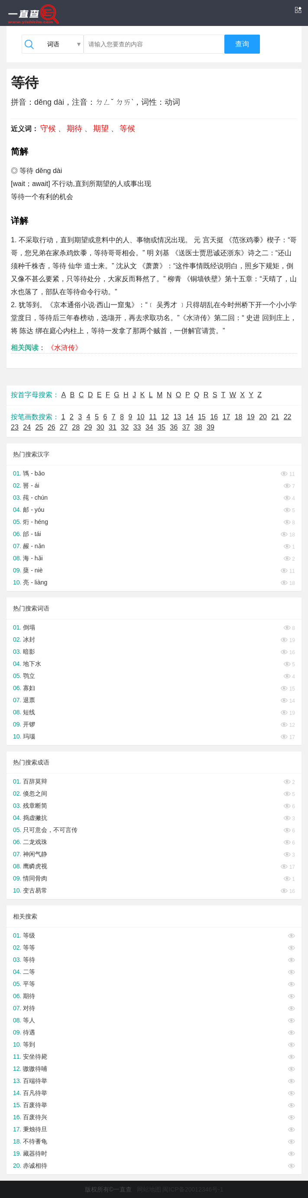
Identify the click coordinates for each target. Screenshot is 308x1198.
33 (137, 427)
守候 (48, 128)
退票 (29, 700)
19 (251, 417)
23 (15, 427)
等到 (29, 1044)
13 (177, 417)
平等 (29, 983)
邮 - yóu (33, 509)
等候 (127, 128)
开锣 (29, 724)
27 (64, 427)
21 (275, 417)
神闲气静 (35, 854)
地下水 (32, 663)
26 (51, 427)
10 (141, 417)
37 (186, 427)
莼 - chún (35, 497)
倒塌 (29, 627)
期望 (101, 128)
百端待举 (35, 1080)
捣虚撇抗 (35, 817)
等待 (29, 959)
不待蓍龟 (35, 1141)
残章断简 (35, 805)
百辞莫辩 (35, 781)
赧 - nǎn (34, 546)
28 (76, 427)
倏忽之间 (35, 793)
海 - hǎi (32, 558)
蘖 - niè (32, 570)
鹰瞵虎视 (35, 866)
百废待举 (35, 1105)
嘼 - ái (31, 485)
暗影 (29, 651)
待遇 (29, 1032)
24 (27, 427)
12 (165, 417)
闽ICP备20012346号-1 (192, 1189)
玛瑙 (29, 736)
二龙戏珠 (35, 841)
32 (125, 427)
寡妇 (29, 687)
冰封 (29, 639)
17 (226, 417)
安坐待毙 (35, 1056)
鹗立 (29, 675)
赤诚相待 (35, 1165)
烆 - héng (35, 521)
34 (149, 427)
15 (202, 417)
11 (153, 417)
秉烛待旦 (35, 1129)
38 (198, 427)
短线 (29, 712)
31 (113, 427)
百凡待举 (35, 1092)
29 (88, 427)
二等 (29, 971)
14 (190, 417)
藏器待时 (35, 1153)
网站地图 (149, 1189)
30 (100, 427)
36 (174, 427)
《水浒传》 (64, 347)
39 (210, 427)
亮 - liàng (35, 582)
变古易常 (35, 890)
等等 (29, 947)
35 (161, 427)
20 (263, 417)
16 (214, 417)
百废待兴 (35, 1117)
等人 (29, 1020)
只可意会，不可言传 (50, 829)
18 (239, 417)
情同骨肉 (35, 878)
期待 (74, 128)
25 (39, 427)
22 (288, 417)
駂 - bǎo (34, 473)
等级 (29, 935)
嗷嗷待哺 (35, 1068)
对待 (29, 1008)
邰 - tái (32, 533)
